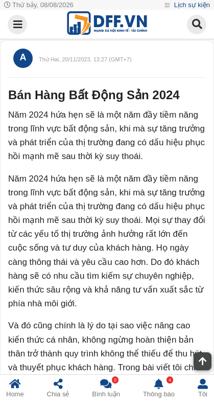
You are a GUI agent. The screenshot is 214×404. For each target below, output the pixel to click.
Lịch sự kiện (191, 5)
